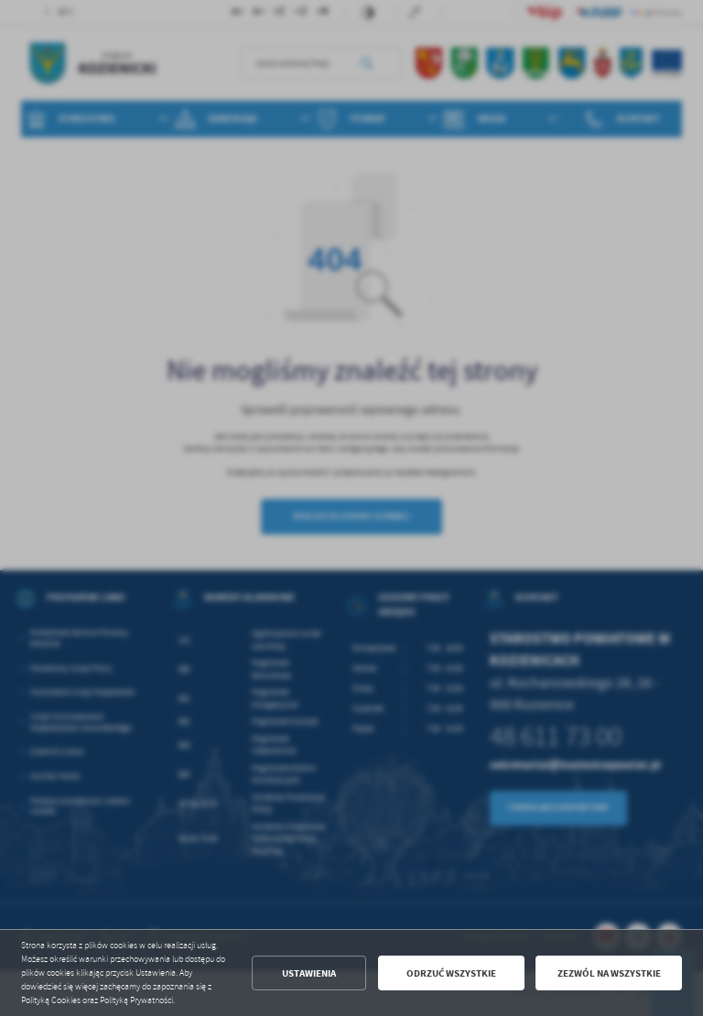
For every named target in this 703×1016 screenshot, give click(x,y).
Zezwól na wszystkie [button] (609, 973)
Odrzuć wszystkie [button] (451, 973)
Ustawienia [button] (309, 973)
